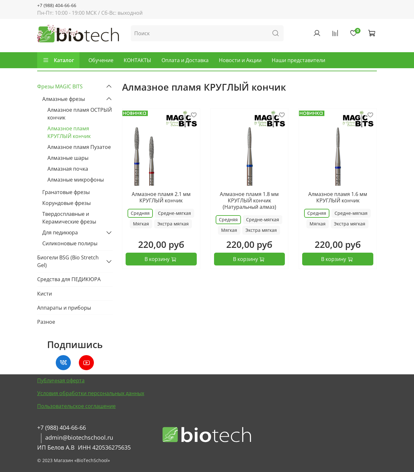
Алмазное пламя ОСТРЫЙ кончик (79, 113)
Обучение (100, 60)
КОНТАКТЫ (137, 60)
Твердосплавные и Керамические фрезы (69, 217)
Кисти (44, 293)
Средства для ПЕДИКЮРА (69, 279)
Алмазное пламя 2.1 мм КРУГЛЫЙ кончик (161, 197)
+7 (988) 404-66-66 (56, 5)
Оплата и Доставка (185, 60)
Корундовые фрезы (66, 203)
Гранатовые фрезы (66, 192)
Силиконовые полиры (69, 243)
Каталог (58, 60)
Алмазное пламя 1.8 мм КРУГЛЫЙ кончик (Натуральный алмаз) (249, 200)
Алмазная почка (67, 168)
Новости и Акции (240, 60)
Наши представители (298, 60)
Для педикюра (60, 232)
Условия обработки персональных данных (90, 393)
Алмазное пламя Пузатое (79, 147)
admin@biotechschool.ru (79, 437)
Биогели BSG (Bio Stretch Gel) (68, 261)
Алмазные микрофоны (75, 179)
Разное (46, 321)
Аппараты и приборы (64, 307)
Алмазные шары (67, 157)
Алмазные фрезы (63, 98)
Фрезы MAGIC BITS (60, 86)
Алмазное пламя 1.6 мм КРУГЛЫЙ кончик (337, 197)
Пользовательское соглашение (76, 406)
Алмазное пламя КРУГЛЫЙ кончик (69, 132)
